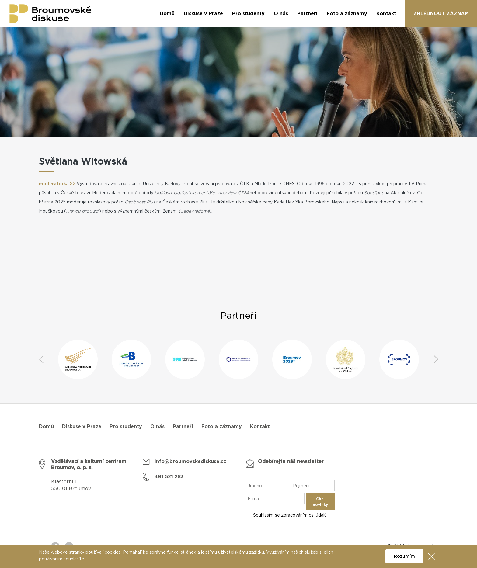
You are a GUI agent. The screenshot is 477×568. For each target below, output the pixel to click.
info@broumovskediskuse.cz (190, 461)
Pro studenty (126, 426)
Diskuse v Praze (81, 426)
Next (436, 359)
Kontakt (260, 426)
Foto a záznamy (221, 426)
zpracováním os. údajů (304, 515)
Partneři (183, 426)
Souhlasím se (290, 515)
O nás (157, 426)
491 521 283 (169, 476)
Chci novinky (320, 502)
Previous (41, 359)
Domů (46, 426)
